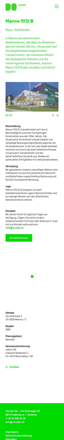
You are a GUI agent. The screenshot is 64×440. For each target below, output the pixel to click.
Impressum (12, 432)
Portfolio (12, 367)
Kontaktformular (19, 237)
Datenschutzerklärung (19, 435)
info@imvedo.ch (15, 227)
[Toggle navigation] (56, 7)
